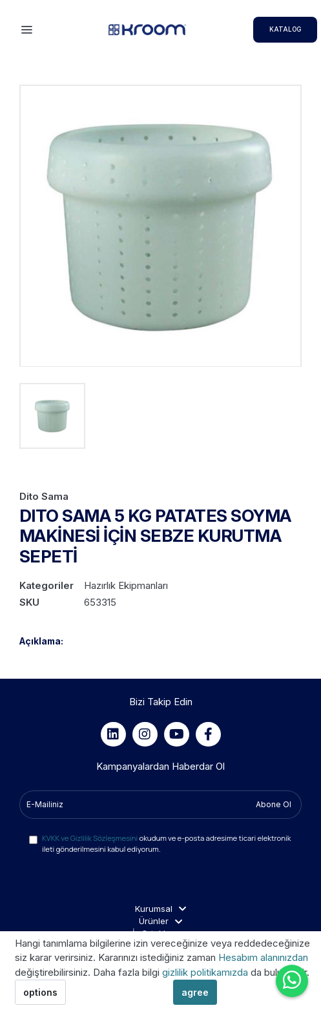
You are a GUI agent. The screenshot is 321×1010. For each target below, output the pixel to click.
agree (195, 992)
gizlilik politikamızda (206, 972)
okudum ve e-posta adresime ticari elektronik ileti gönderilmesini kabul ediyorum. (166, 843)
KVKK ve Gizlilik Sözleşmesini (90, 838)
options (40, 992)
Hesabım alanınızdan (263, 957)
